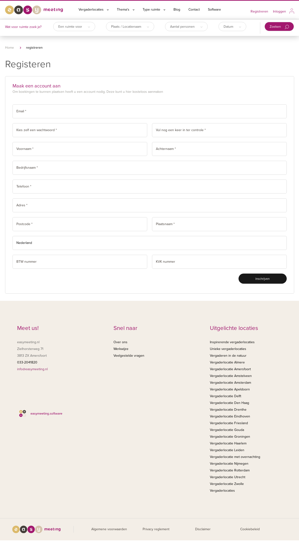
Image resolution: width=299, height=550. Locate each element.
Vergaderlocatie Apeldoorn (230, 389)
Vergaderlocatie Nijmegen (229, 464)
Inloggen (279, 11)
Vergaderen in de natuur (228, 356)
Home (9, 48)
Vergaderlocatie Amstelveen (231, 376)
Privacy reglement (156, 529)
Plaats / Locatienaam (130, 27)
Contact (194, 9)
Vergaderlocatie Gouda (227, 430)
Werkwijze (120, 349)
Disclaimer (203, 529)
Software (214, 9)
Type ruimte (154, 9)
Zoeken (279, 27)
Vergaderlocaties (94, 9)
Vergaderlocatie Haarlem (228, 443)
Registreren (259, 11)
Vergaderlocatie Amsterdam (230, 383)
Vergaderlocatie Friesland (229, 423)
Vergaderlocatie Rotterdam (230, 470)
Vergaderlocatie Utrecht (227, 477)
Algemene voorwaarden (109, 529)
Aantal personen (186, 27)
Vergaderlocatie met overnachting (235, 457)
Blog (176, 9)
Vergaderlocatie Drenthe (228, 410)
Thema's (125, 9)
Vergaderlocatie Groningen (230, 437)
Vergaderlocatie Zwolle (227, 484)
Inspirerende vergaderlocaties (232, 342)
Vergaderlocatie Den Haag (229, 403)
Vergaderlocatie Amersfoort (230, 369)
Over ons (120, 342)
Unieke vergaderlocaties (228, 349)
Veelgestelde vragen (128, 356)
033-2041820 (27, 362)
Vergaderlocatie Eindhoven (230, 416)
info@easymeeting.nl (32, 369)
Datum (232, 27)
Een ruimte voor (74, 27)
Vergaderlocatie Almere (227, 362)
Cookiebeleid (250, 529)
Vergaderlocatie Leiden (227, 450)
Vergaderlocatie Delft (225, 396)
